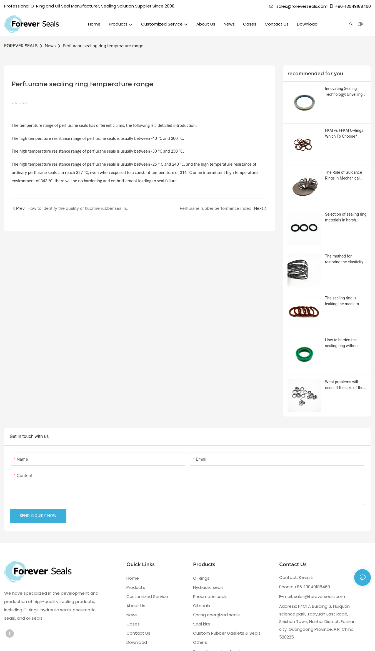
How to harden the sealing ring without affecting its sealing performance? (342, 343)
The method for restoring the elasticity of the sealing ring (344, 259)
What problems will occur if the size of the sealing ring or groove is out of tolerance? (345, 385)
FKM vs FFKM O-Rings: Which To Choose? (344, 133)
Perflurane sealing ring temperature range (103, 46)
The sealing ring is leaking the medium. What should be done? (344, 301)
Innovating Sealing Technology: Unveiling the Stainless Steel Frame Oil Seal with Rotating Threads (343, 91)
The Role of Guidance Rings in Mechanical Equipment (343, 175)
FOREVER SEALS (21, 46)
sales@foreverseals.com (298, 6)
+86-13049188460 (350, 6)
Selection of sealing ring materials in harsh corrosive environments (345, 217)
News (50, 46)
